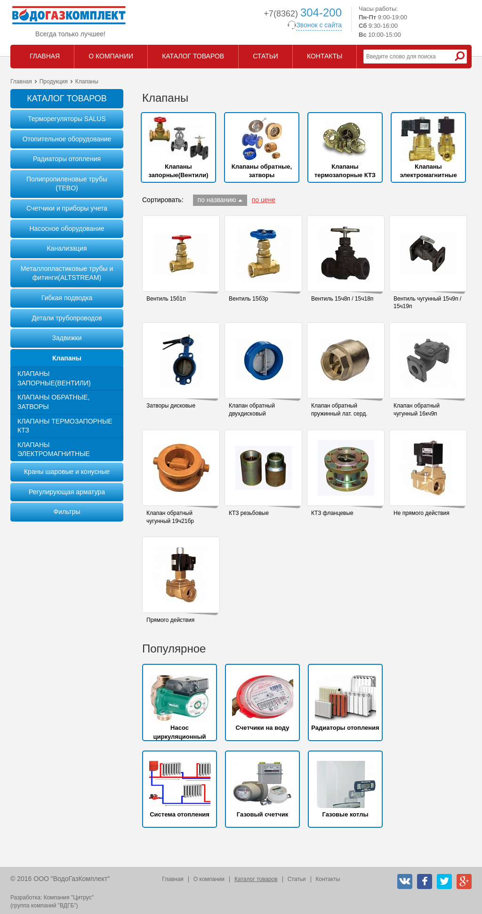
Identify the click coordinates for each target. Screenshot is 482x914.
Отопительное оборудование (67, 139)
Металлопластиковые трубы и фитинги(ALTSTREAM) (67, 273)
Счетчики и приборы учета (66, 208)
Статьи (297, 879)
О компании (209, 879)
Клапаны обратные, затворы (53, 401)
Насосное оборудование (66, 228)
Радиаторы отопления (67, 159)
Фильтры (66, 511)
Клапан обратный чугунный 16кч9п (417, 409)
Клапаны (66, 358)
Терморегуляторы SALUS (67, 118)
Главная (21, 81)
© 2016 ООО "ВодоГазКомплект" (60, 878)
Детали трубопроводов (67, 318)
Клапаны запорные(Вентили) (54, 378)
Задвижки (67, 338)
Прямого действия (170, 620)
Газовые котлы (345, 814)
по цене (263, 200)
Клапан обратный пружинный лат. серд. (339, 409)
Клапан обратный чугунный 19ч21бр (170, 517)
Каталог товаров (256, 879)
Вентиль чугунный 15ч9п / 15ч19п (427, 302)
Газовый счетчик (262, 814)
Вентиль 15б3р (248, 298)
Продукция (54, 81)
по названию (217, 200)
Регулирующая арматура (67, 492)
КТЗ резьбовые (249, 513)
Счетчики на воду (262, 727)
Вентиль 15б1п (165, 298)
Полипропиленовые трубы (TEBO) (66, 183)
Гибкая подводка (67, 298)
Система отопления (179, 814)
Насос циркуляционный (179, 732)
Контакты (328, 879)
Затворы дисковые (170, 405)
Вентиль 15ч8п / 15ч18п (342, 298)
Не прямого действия (422, 513)
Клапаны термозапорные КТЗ (64, 425)
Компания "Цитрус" (69, 897)
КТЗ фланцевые (332, 513)
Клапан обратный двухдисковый (252, 409)
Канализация (67, 248)
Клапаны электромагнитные (53, 449)
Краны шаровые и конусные (67, 471)
